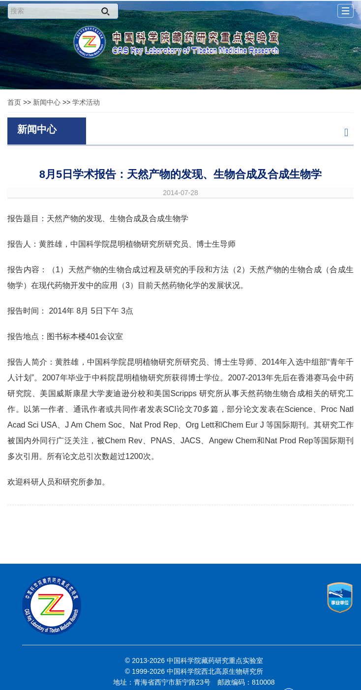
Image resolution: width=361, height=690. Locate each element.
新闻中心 (46, 102)
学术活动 (86, 102)
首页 (14, 102)
